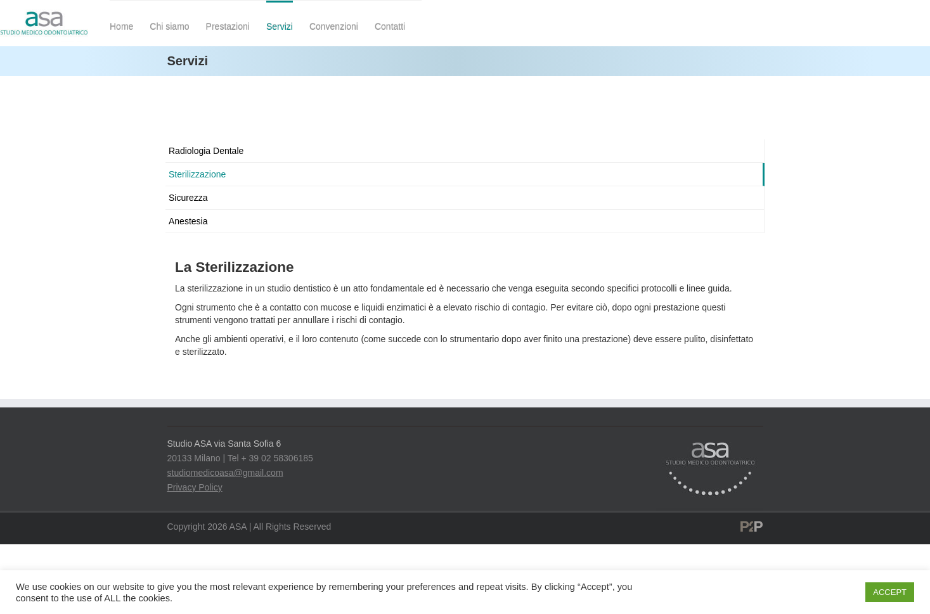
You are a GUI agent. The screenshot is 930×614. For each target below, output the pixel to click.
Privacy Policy (195, 487)
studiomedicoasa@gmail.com (225, 473)
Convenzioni (333, 27)
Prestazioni (228, 27)
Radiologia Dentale (206, 151)
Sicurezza (188, 198)
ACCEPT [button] (890, 592)
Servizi (279, 27)
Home (121, 27)
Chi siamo (169, 27)
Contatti (390, 27)
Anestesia (188, 221)
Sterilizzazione (197, 174)
